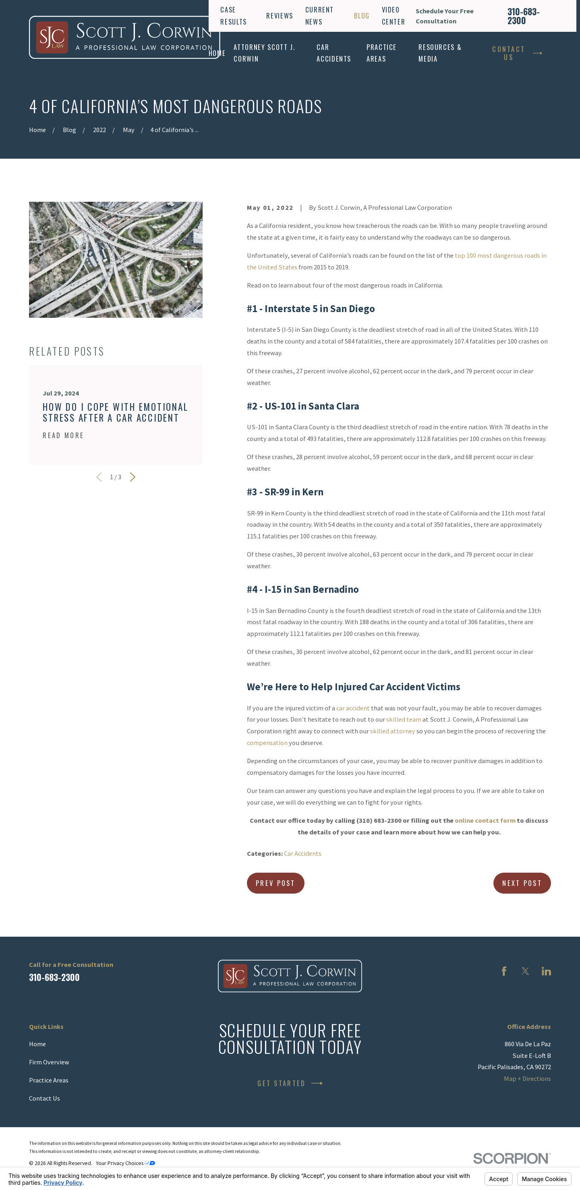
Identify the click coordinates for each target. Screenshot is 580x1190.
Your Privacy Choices (125, 1163)
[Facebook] (504, 971)
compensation (267, 743)
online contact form (485, 820)
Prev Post (276, 883)
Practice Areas (48, 1080)
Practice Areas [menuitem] (382, 53)
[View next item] (132, 477)
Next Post (522, 883)
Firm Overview (49, 1062)
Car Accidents (302, 853)
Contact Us (517, 53)
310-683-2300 (524, 16)
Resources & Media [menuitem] (440, 53)
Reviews (279, 15)
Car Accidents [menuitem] (334, 53)
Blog (362, 15)
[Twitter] (525, 971)
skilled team (403, 719)
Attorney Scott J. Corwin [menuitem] (264, 53)
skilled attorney (392, 731)
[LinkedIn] (546, 971)
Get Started (289, 1083)
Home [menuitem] (217, 53)
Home (37, 1044)
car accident (353, 708)
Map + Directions (527, 1078)
